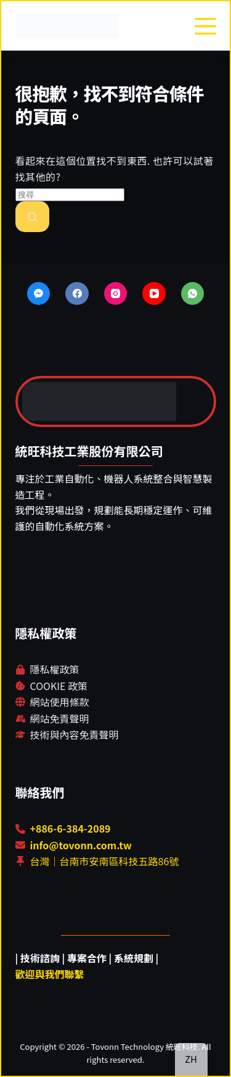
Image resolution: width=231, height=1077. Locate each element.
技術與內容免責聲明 (74, 734)
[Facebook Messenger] (39, 294)
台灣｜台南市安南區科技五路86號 (104, 861)
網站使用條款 (59, 701)
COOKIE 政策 (58, 685)
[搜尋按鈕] (32, 216)
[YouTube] (154, 294)
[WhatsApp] (193, 294)
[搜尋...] (69, 194)
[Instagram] (116, 294)
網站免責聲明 (59, 718)
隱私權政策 (54, 669)
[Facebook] (77, 294)
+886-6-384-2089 (70, 828)
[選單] (205, 26)
